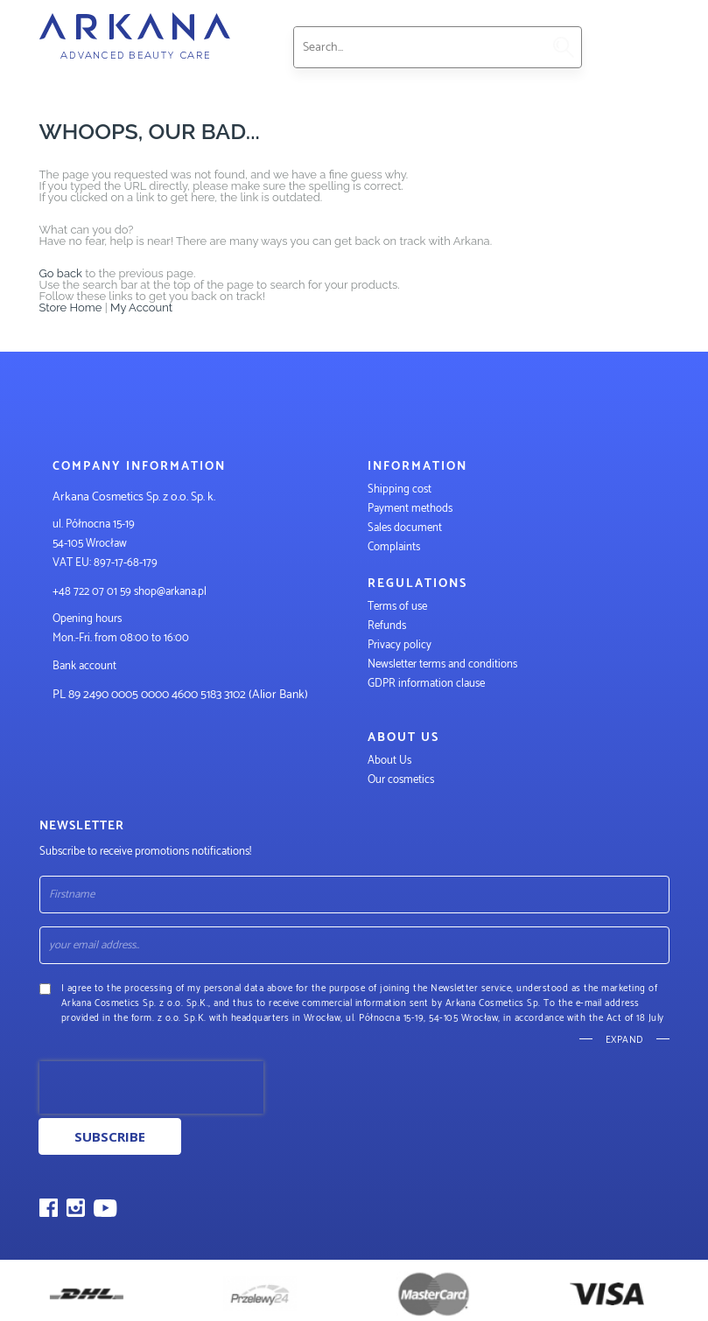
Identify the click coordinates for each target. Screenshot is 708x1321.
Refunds (387, 626)
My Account (141, 307)
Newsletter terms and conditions (444, 664)
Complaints (394, 547)
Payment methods (410, 509)
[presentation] (151, 1087)
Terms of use (397, 607)
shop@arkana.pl (170, 592)
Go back (61, 273)
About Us (389, 760)
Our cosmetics (401, 780)
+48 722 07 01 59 (92, 592)
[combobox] (417, 47)
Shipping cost (399, 489)
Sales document (405, 528)
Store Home (70, 307)
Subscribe (109, 1136)
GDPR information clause (426, 683)
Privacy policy (399, 645)
